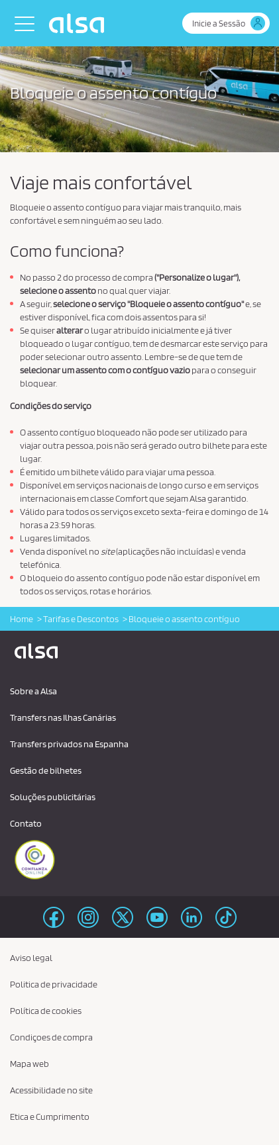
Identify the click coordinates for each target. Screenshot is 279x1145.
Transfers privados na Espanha (69, 744)
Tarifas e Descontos (81, 619)
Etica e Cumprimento (49, 1116)
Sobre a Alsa (33, 691)
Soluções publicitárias (52, 797)
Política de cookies (46, 1010)
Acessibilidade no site (51, 1090)
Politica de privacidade (53, 984)
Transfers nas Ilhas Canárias (63, 717)
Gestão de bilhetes (46, 770)
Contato (26, 823)
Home (21, 619)
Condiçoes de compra (51, 1037)
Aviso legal (31, 957)
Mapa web (29, 1063)
